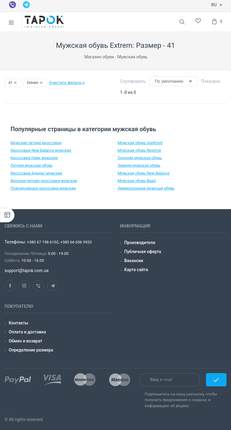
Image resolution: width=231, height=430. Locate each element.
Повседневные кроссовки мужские (43, 188)
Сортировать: (133, 81)
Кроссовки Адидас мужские (36, 173)
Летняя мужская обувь (31, 165)
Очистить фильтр (67, 82)
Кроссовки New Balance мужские (41, 150)
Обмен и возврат (25, 341)
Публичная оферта (142, 251)
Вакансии (133, 260)
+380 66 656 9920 (75, 242)
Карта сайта (136, 269)
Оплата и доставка (27, 331)
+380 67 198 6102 (43, 242)
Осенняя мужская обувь (140, 158)
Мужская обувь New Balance (144, 173)
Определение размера (31, 350)
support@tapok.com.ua (26, 270)
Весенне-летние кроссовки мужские (44, 180)
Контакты (18, 322)
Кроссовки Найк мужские (34, 158)
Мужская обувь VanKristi (140, 143)
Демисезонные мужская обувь (146, 188)
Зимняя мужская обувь (139, 165)
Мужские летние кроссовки (36, 143)
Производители (139, 242)
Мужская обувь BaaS (137, 180)
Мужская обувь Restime (139, 150)
